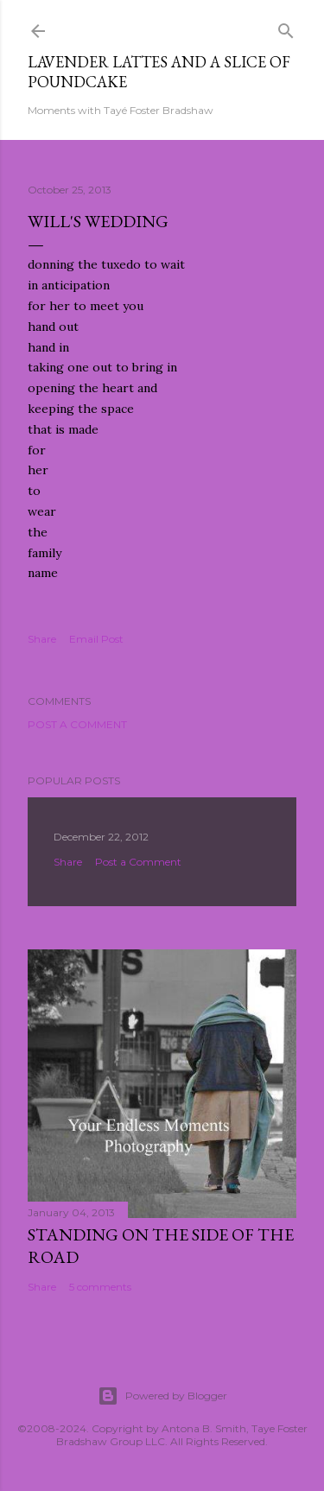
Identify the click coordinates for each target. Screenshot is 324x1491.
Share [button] (42, 638)
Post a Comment (77, 724)
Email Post (96, 638)
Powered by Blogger (162, 1396)
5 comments (100, 1286)
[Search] (286, 27)
